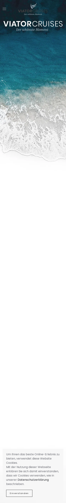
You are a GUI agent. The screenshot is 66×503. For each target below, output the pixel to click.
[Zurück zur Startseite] (33, 9)
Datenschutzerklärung (33, 480)
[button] (4, 9)
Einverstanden (19, 493)
